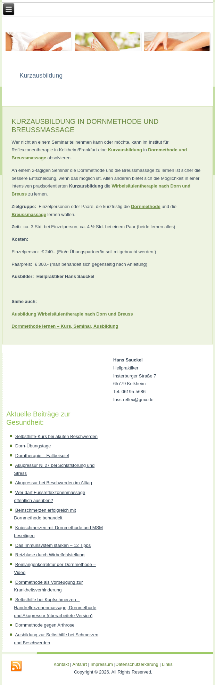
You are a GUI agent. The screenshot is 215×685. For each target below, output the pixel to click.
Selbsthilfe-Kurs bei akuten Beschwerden (56, 436)
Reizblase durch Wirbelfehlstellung (49, 554)
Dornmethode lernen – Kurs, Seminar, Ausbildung (64, 326)
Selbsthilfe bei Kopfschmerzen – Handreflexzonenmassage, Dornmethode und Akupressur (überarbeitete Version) (55, 607)
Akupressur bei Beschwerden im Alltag (53, 482)
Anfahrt (79, 664)
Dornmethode (145, 206)
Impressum (102, 664)
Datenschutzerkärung (137, 664)
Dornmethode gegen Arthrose (45, 625)
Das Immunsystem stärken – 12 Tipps (53, 545)
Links (167, 664)
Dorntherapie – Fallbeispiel (42, 455)
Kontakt (61, 664)
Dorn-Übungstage (33, 445)
